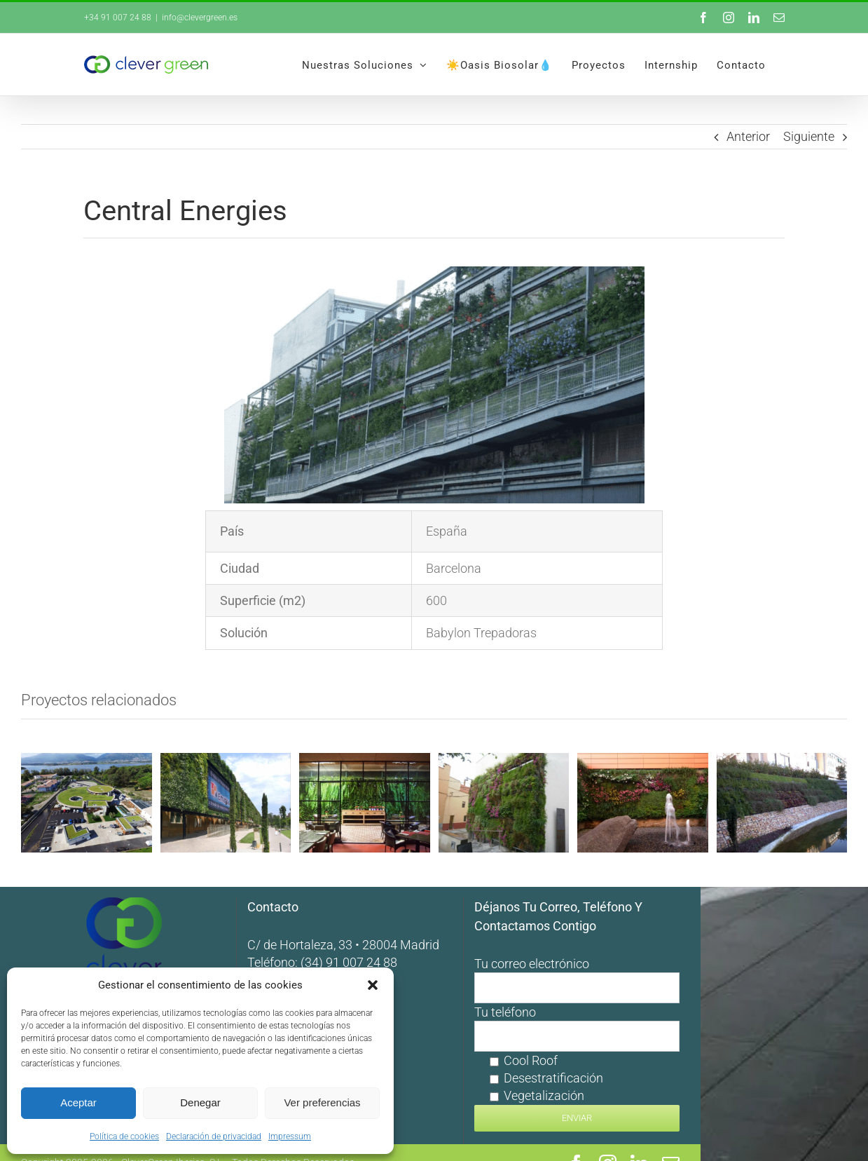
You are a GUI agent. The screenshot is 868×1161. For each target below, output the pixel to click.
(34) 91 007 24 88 (433, 940)
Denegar (200, 1102)
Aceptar (78, 1102)
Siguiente (808, 136)
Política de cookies (124, 1136)
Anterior (748, 136)
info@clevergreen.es (199, 17)
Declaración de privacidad (213, 1136)
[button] (373, 985)
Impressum (289, 1136)
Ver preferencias (322, 1102)
